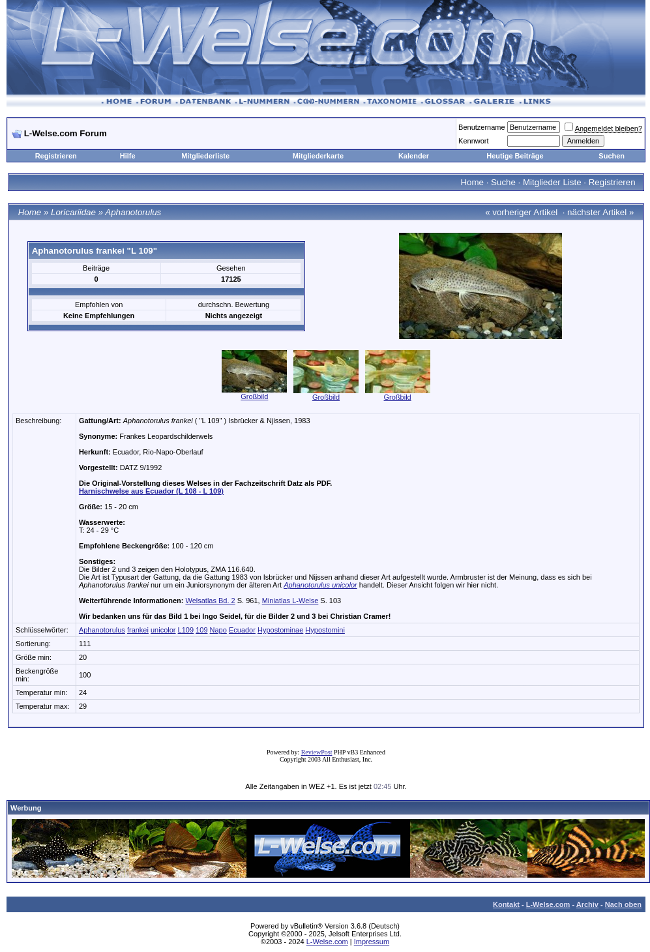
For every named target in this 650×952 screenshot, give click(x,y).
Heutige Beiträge (514, 156)
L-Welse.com (548, 904)
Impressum (371, 941)
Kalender (413, 156)
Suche (503, 182)
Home (472, 182)
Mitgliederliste (205, 156)
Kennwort (473, 141)
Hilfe (128, 156)
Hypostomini (325, 630)
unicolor (163, 630)
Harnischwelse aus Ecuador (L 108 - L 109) (151, 491)
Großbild (254, 396)
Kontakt (506, 904)
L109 (186, 630)
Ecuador (242, 630)
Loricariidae (73, 212)
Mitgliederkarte (318, 156)
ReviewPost (316, 752)
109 (201, 630)
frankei (138, 630)
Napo (218, 630)
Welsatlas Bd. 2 (210, 600)
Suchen (611, 156)
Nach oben (623, 904)
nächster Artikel (597, 212)
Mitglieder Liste (552, 182)
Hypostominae (280, 630)
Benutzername (481, 127)
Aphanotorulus (133, 212)
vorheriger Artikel (524, 212)
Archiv (587, 904)
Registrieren (56, 156)
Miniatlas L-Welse (290, 600)
